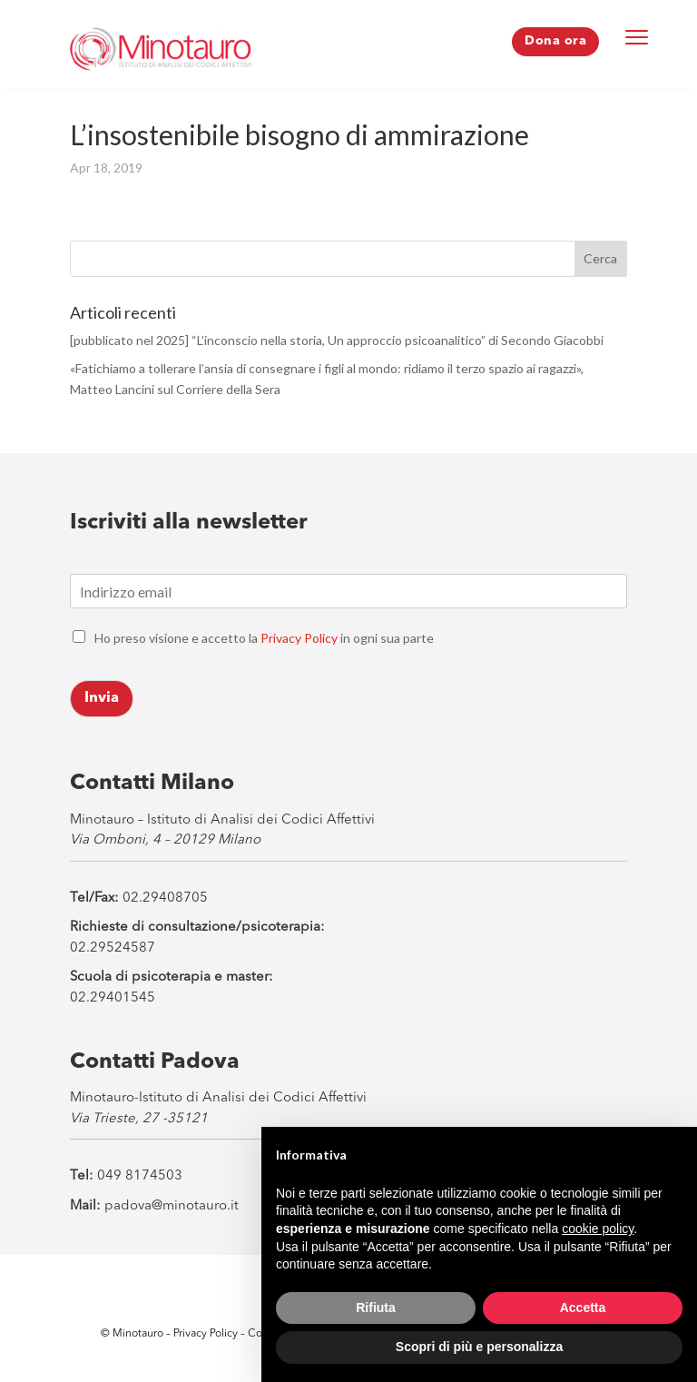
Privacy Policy (299, 638)
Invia (101, 698)
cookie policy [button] (597, 1228)
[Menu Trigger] (637, 36)
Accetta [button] (583, 1307)
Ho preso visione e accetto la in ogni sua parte (264, 638)
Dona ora (555, 41)
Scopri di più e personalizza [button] (479, 1346)
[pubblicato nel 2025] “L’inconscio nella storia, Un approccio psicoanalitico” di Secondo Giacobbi (337, 340)
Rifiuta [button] (376, 1307)
